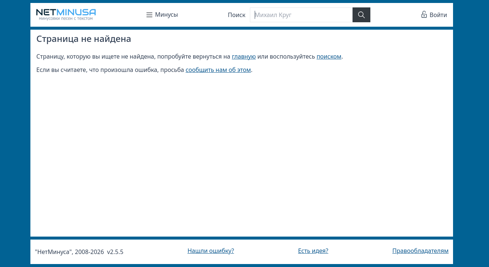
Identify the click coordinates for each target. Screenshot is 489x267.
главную (244, 56)
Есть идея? (313, 250)
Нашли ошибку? (211, 250)
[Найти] (361, 14)
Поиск (237, 15)
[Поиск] (301, 14)
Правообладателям (420, 250)
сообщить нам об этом (218, 70)
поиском (329, 56)
